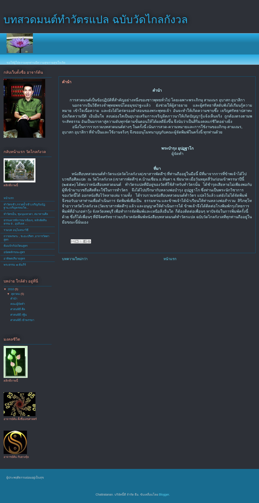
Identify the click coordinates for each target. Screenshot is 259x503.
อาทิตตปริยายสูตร (14, 258)
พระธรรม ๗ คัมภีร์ (15, 264)
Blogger (164, 494)
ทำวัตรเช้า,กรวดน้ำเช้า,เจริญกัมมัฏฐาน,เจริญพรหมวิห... (24, 206)
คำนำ (13, 298)
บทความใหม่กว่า (74, 259)
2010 (11, 289)
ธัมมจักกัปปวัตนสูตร (16, 245)
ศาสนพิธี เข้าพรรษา (22, 320)
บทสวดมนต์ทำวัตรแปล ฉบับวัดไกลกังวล (95, 20)
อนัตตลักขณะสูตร (14, 252)
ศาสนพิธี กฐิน (18, 314)
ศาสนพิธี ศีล (17, 309)
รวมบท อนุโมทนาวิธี (16, 230)
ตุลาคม (16, 293)
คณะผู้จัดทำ (17, 303)
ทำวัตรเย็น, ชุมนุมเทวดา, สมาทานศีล (26, 214)
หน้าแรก (169, 259)
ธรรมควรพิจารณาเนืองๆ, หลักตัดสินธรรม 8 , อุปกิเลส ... (25, 222)
